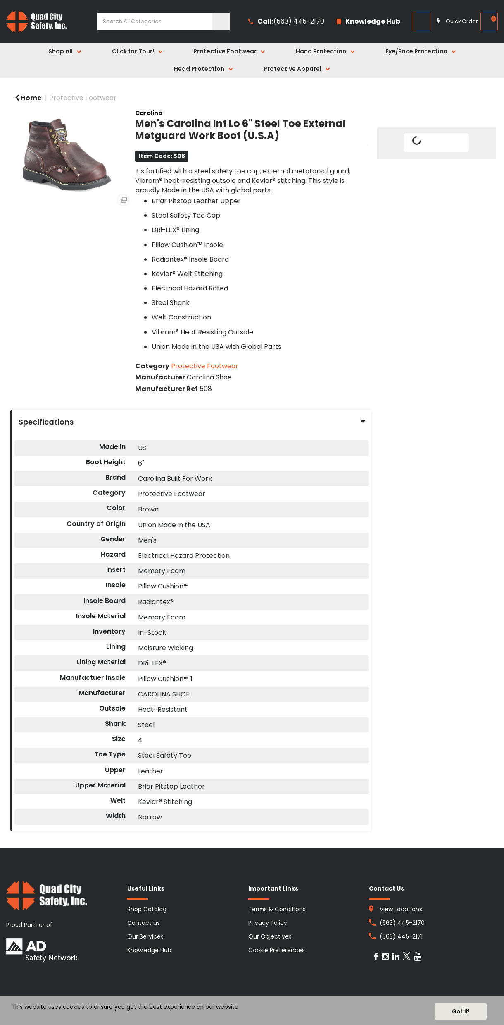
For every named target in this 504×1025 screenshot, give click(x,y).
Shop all (60, 51)
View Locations (401, 909)
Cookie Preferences (276, 950)
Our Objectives (270, 936)
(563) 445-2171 (401, 936)
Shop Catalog (146, 909)
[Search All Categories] (163, 21)
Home (28, 98)
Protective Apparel (292, 69)
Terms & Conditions (277, 909)
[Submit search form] (221, 21)
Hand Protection (321, 51)
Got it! (461, 1011)
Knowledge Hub (149, 950)
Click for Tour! (133, 51)
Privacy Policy (267, 923)
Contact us (143, 923)
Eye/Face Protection (416, 51)
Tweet (436, 168)
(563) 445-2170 (286, 21)
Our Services (145, 936)
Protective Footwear (225, 51)
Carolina (148, 113)
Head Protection (199, 69)
